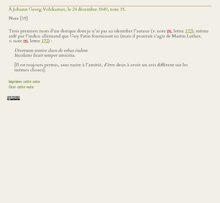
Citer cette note (21, 87)
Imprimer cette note (24, 81)
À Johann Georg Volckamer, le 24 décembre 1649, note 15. (67, 9)
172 (188, 31)
